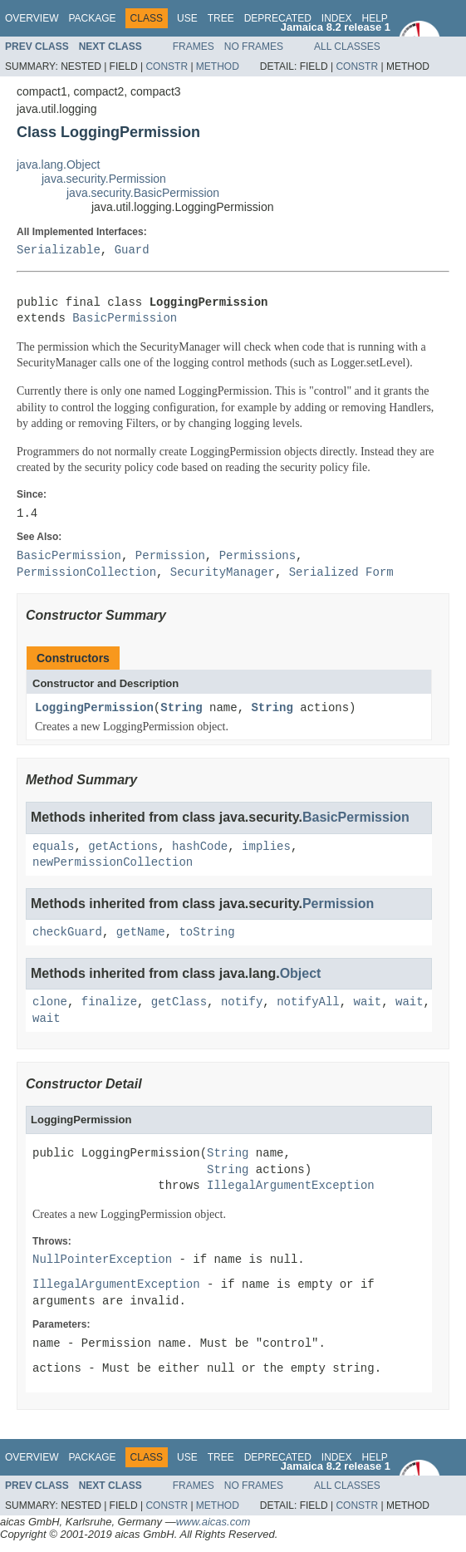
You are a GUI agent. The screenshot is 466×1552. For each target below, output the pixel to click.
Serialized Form (341, 573)
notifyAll (308, 1002)
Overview (31, 18)
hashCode (200, 847)
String (181, 708)
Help (374, 18)
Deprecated (277, 18)
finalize (109, 1002)
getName (140, 933)
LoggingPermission (94, 708)
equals (53, 847)
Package (91, 18)
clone (49, 1002)
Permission (338, 903)
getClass (179, 1002)
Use (187, 18)
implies (266, 847)
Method (217, 66)
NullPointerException (102, 1260)
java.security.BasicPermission (142, 192)
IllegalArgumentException (291, 1186)
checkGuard (67, 933)
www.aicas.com (213, 1521)
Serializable (59, 250)
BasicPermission (124, 319)
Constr (166, 66)
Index (336, 18)
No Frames (253, 46)
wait (367, 1002)
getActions (123, 847)
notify (241, 1002)
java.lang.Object (58, 164)
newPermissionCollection (112, 863)
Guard (132, 250)
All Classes (347, 46)
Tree (221, 18)
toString (206, 933)
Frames (193, 46)
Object (300, 973)
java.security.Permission (104, 178)
